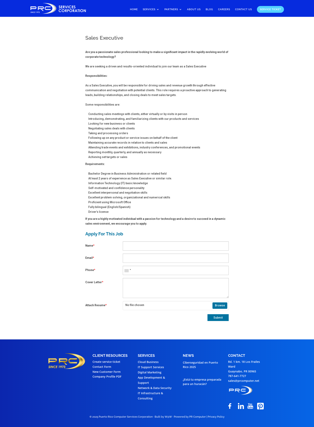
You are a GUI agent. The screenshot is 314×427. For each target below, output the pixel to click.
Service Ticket (270, 9)
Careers (224, 9)
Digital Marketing (149, 372)
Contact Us (243, 9)
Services (149, 9)
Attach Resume (96, 305)
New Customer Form (107, 372)
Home (134, 9)
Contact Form (102, 367)
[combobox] (127, 270)
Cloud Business (148, 362)
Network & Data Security (155, 388)
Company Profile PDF (107, 376)
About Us (194, 9)
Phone (90, 270)
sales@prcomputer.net (243, 381)
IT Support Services (151, 367)
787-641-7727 (237, 376)
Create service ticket (106, 362)
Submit (218, 317)
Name (90, 245)
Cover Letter (94, 282)
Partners (171, 9)
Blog (209, 9)
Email (89, 257)
